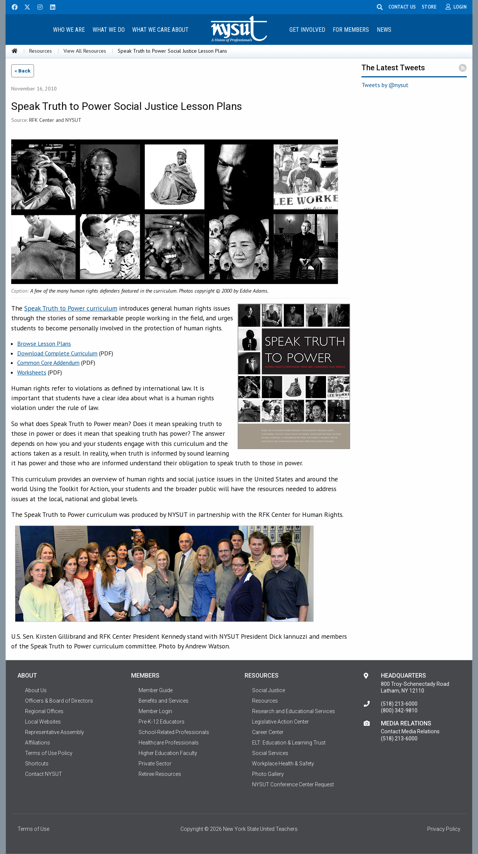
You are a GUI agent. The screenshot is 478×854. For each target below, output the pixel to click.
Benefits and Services (164, 701)
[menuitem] (69, 29)
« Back (23, 71)
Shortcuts (37, 764)
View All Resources (84, 50)
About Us (36, 690)
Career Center (267, 732)
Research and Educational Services (293, 711)
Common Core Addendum (48, 362)
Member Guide (156, 690)
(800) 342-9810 (399, 710)
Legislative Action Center (280, 722)
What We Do (109, 29)
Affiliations (37, 743)
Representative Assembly (54, 732)
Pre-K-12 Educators (161, 722)
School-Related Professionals (174, 732)
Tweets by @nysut (385, 85)
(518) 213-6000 (399, 704)
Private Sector (155, 764)
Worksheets (31, 372)
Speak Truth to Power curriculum (70, 308)
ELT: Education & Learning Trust (289, 743)
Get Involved (307, 29)
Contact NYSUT (43, 774)
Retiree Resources (160, 774)
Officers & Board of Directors (59, 701)
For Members (351, 29)
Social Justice (268, 690)
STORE (430, 7)
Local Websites (43, 722)
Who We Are (69, 29)
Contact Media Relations (410, 731)
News (384, 29)
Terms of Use (33, 829)
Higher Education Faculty (168, 753)
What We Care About (160, 29)
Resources (40, 50)
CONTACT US (403, 7)
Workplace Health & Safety (283, 764)
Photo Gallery (268, 774)
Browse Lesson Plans (44, 343)
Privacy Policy (443, 829)
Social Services (270, 753)
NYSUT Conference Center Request (293, 784)
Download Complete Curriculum (57, 353)
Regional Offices (44, 711)
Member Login (155, 711)
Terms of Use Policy (48, 753)
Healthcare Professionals (169, 743)
